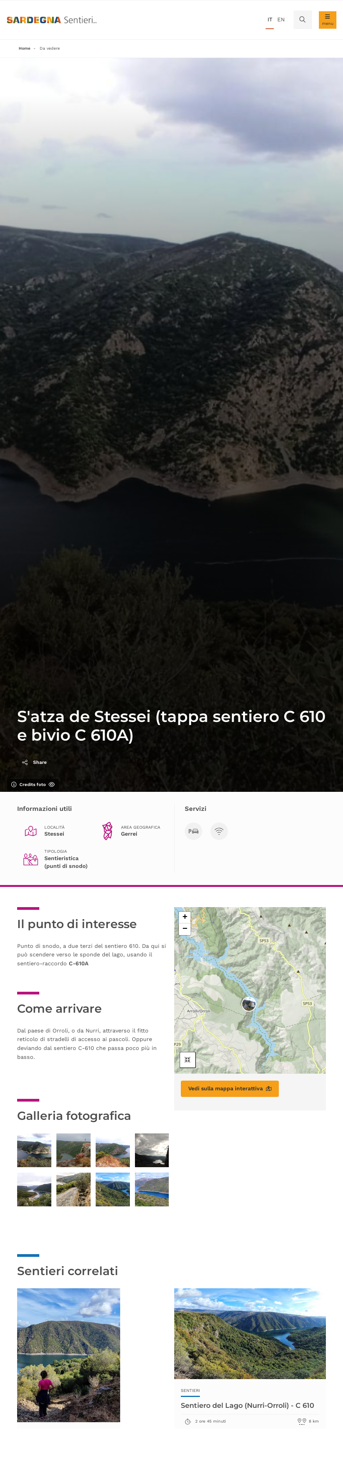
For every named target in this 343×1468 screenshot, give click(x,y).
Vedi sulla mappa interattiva (230, 1088)
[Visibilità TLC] (219, 831)
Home (24, 48)
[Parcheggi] (193, 831)
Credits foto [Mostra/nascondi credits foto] (32, 785)
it (270, 19)
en (281, 19)
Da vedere (50, 48)
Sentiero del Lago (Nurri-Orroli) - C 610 (249, 1405)
